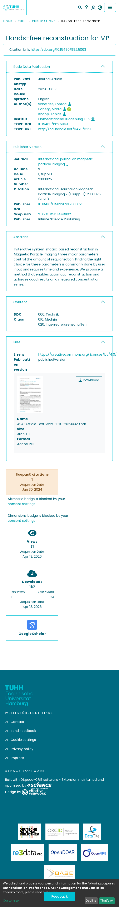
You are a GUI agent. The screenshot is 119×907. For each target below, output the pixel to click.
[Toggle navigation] (110, 7)
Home (8, 21)
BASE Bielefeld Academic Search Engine (59, 873)
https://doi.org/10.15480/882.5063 (58, 49)
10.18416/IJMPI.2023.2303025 (60, 204)
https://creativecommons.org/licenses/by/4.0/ (77, 354)
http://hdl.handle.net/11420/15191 (64, 129)
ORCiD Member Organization (62, 832)
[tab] (59, 67)
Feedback (59, 896)
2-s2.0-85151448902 (54, 214)
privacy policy (59, 892)
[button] (100, 7)
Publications (44, 21)
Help (86, 7)
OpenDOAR (63, 852)
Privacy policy (19, 749)
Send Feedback (20, 730)
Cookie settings (20, 739)
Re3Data (27, 853)
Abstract (20, 237)
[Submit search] (80, 6)
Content (20, 302)
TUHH (22, 21)
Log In (93, 7)
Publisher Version (27, 146)
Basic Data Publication (31, 66)
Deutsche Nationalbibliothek (29, 832)
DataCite (92, 832)
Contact (14, 721)
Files (16, 342)
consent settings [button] (21, 504)
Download (89, 380)
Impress (14, 757)
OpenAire (94, 853)
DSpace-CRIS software (39, 779)
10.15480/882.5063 (53, 124)
